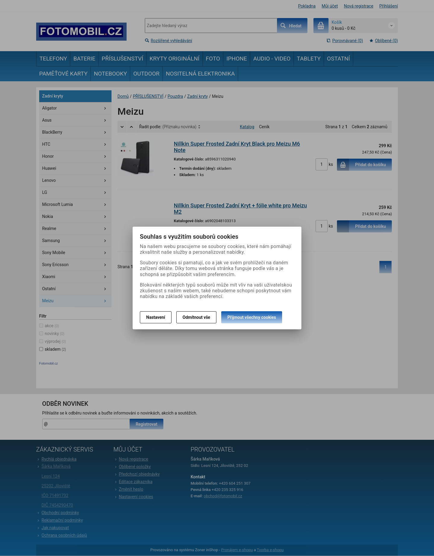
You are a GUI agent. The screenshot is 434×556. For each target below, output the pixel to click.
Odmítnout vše (196, 317)
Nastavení (155, 317)
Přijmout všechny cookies (251, 317)
